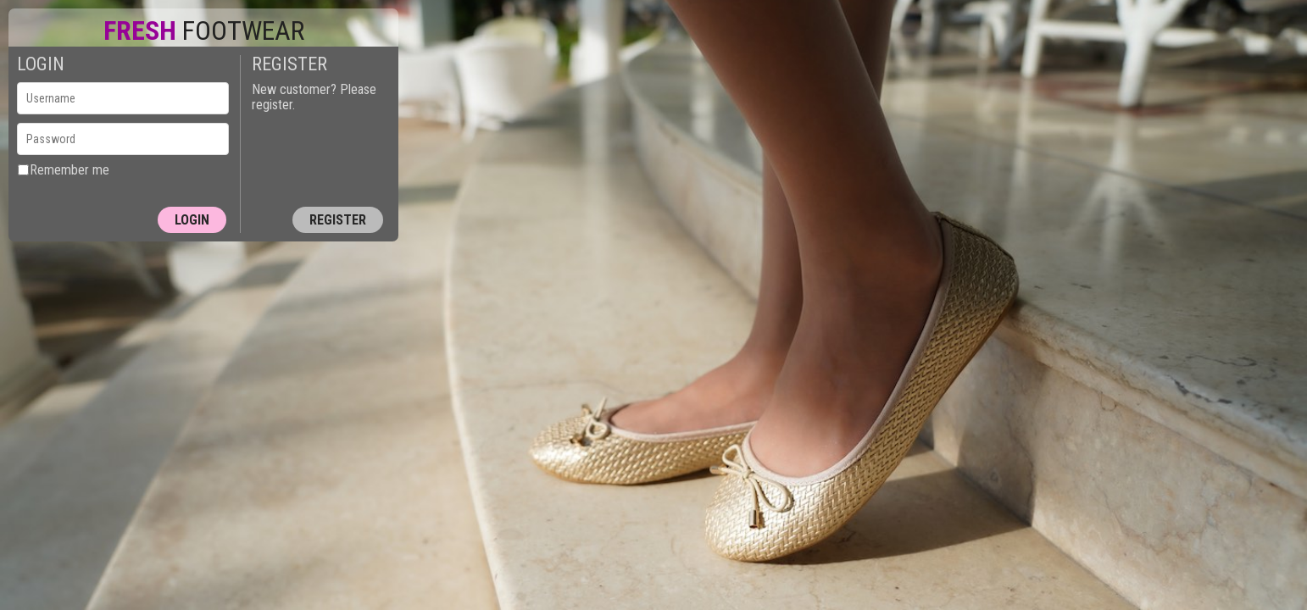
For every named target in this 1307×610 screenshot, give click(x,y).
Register (337, 220)
